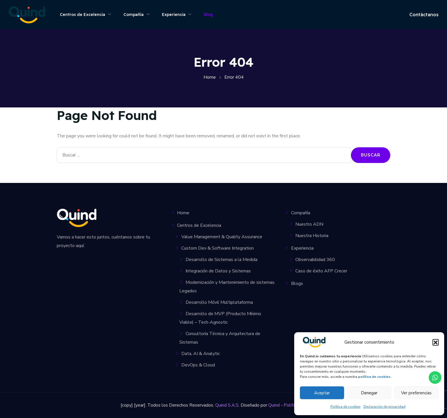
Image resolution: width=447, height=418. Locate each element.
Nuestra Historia (311, 236)
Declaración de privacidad (384, 406)
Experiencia (174, 14)
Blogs (297, 283)
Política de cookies (345, 406)
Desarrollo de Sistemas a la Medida (221, 259)
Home (183, 213)
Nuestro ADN (309, 224)
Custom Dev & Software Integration (217, 248)
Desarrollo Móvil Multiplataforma (219, 302)
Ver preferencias (416, 393)
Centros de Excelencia (82, 14)
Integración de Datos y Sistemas (218, 271)
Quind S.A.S (227, 405)
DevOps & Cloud (198, 365)
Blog (208, 14)
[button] (435, 342)
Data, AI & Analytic (200, 353)
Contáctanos (423, 14)
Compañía (133, 14)
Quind (274, 405)
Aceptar (322, 393)
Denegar (369, 393)
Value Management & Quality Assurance (221, 237)
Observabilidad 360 (315, 259)
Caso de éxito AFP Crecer (321, 271)
